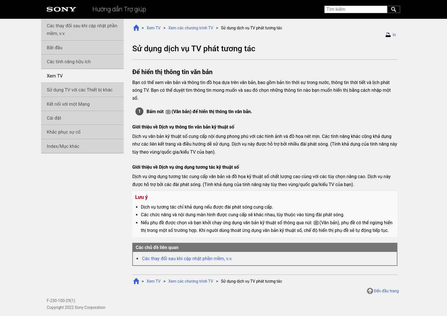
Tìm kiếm (393, 9)
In (394, 34)
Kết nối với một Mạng (68, 104)
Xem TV (153, 28)
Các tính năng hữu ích (69, 61)
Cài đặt (54, 118)
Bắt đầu (54, 47)
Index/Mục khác (63, 146)
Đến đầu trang (386, 291)
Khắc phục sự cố (63, 132)
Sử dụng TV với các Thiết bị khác (80, 90)
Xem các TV (190, 28)
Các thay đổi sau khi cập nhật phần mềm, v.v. (187, 258)
